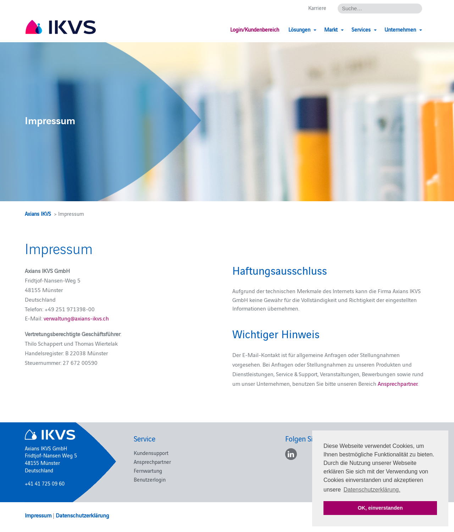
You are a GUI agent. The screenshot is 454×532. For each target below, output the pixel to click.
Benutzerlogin (150, 479)
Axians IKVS (38, 213)
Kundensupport (151, 452)
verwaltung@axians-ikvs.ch (76, 318)
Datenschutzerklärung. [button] (372, 490)
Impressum (38, 515)
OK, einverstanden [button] (380, 508)
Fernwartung (148, 470)
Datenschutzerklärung (82, 515)
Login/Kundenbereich (254, 29)
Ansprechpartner (152, 461)
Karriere (317, 7)
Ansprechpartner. (398, 383)
